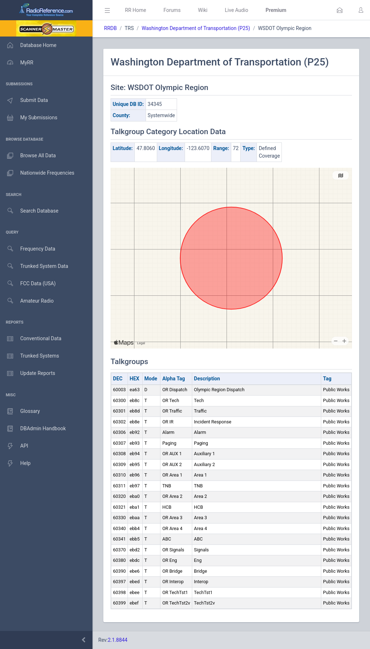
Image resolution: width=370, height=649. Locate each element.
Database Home (28, 45)
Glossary (20, 411)
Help (15, 463)
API (14, 446)
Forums (172, 10)
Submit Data (24, 100)
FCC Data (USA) (28, 284)
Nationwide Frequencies (37, 173)
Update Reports (27, 373)
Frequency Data (27, 249)
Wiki (202, 10)
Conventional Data (30, 339)
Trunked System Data (34, 266)
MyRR (16, 62)
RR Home (135, 10)
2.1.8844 (118, 640)
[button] (339, 10)
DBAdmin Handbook (33, 429)
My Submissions (28, 118)
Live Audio (236, 10)
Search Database (29, 211)
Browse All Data (28, 156)
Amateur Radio (27, 301)
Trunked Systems (29, 356)
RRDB (110, 28)
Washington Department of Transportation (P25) (196, 28)
